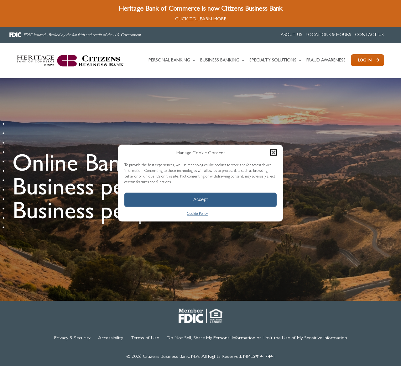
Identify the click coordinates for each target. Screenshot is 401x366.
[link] (291, 35)
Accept (200, 199)
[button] (273, 152)
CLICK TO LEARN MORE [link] (200, 19)
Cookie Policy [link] (197, 213)
